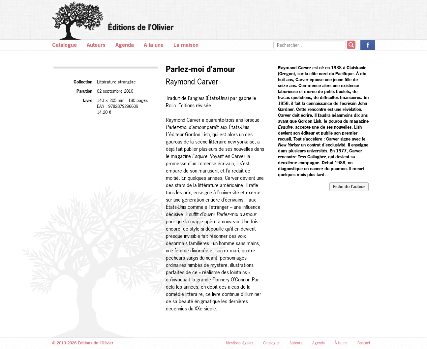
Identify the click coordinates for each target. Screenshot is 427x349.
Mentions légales (239, 343)
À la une (154, 44)
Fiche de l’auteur (349, 186)
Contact (363, 343)
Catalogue (64, 44)
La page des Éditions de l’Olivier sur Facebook (367, 45)
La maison (185, 44)
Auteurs (96, 44)
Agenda (124, 44)
